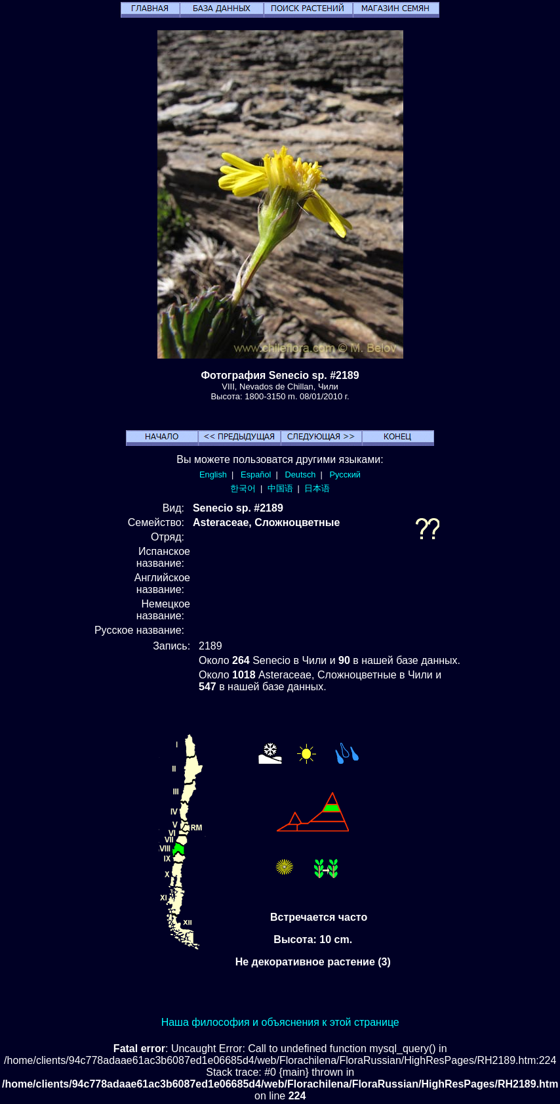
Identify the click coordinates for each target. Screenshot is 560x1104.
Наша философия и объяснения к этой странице (280, 1022)
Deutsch (300, 474)
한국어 (243, 488)
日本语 (317, 488)
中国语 (280, 488)
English (213, 474)
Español (256, 474)
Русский (345, 474)
